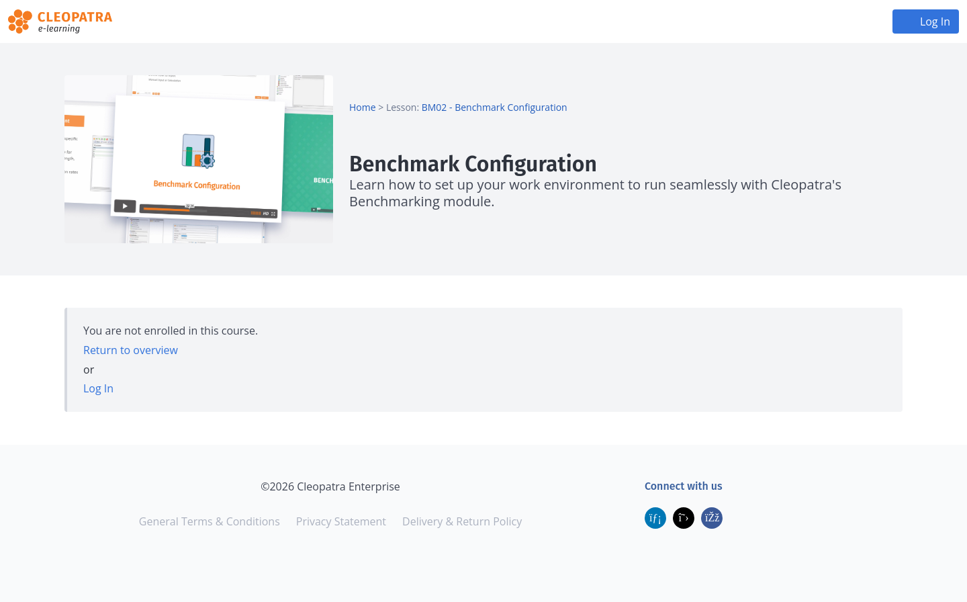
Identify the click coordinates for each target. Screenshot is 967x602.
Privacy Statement (341, 521)
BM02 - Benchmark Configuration (494, 107)
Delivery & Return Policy (462, 521)
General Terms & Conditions (209, 521)
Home (362, 107)
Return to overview (130, 350)
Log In (935, 21)
